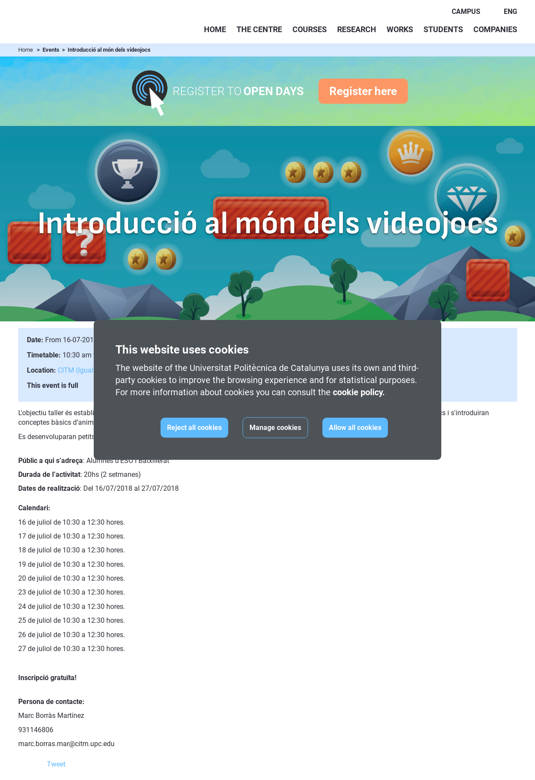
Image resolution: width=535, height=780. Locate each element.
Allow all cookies (355, 427)
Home (215, 29)
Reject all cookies (194, 427)
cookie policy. (359, 392)
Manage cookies (275, 427)
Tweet (56, 764)
